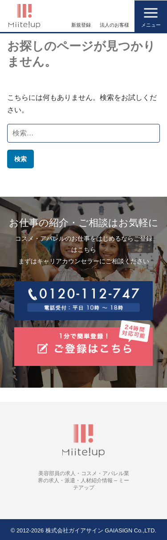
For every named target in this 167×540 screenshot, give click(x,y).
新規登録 (81, 25)
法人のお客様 (114, 25)
